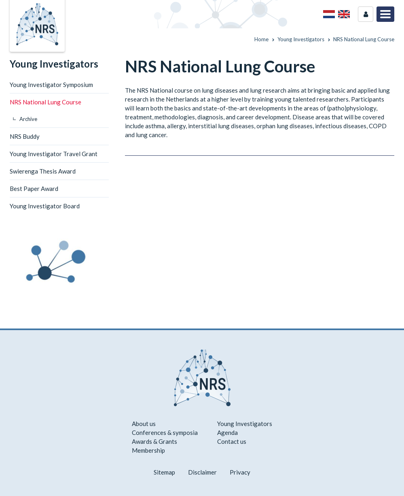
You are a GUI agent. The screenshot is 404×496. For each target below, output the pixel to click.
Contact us (231, 441)
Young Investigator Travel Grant (53, 153)
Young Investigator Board (45, 206)
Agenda (227, 432)
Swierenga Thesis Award (43, 171)
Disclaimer (202, 472)
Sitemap (164, 472)
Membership (148, 450)
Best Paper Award (34, 188)
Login (365, 14)
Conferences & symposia (165, 432)
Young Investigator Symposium (51, 84)
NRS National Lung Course (45, 102)
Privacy (240, 472)
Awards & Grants (154, 441)
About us (144, 423)
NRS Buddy (25, 136)
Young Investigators (54, 64)
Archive (28, 119)
